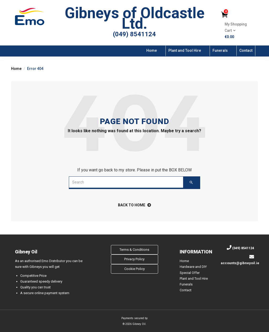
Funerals (220, 50)
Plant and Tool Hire (184, 50)
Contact (245, 50)
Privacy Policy (134, 259)
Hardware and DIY (193, 267)
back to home (134, 205)
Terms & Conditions (134, 250)
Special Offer (190, 273)
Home (151, 50)
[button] (237, 30)
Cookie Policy (134, 269)
